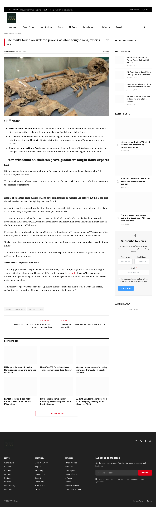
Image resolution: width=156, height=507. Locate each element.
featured (8, 309)
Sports (60, 27)
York (41, 309)
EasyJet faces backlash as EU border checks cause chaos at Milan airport (17, 402)
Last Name (141, 257)
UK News (18, 33)
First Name (125, 257)
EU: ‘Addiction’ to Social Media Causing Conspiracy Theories (139, 73)
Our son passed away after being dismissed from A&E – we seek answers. (91, 370)
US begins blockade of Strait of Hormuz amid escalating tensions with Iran (20, 370)
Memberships (134, 10)
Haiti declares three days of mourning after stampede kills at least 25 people (56, 402)
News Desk (10, 51)
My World (73, 27)
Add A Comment (56, 414)
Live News (13, 27)
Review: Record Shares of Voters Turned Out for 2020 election (138, 60)
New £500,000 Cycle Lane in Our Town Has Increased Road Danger (55, 368)
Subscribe (126, 288)
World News (28, 27)
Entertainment (89, 27)
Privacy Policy (139, 479)
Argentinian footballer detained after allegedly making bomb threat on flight (91, 402)
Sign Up (145, 10)
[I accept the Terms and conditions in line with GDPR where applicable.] (119, 278)
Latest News (8, 33)
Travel (119, 27)
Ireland (71, 273)
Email (133, 268)
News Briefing (46, 27)
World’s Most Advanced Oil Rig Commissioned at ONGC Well (139, 85)
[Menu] (148, 27)
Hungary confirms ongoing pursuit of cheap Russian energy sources (46, 10)
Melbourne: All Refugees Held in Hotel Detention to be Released (138, 98)
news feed (32, 309)
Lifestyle (106, 27)
